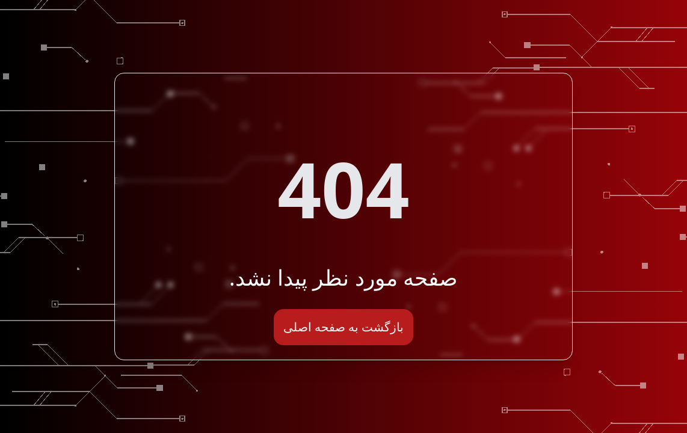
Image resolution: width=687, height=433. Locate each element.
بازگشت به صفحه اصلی (343, 327)
